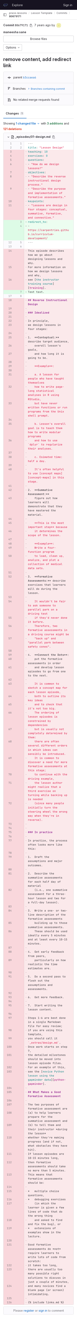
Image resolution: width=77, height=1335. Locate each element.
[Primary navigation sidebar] (5, 14)
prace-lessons (18, 13)
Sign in (67, 5)
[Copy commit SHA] (31, 25)
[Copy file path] (53, 137)
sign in (43, 1310)
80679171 (15, 16)
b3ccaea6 (29, 77)
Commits (61, 13)
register (29, 1310)
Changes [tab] (15, 113)
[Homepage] (5, 5)
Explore (17, 5)
